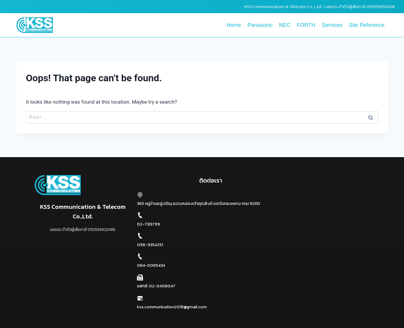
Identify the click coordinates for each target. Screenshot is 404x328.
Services (332, 25)
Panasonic (259, 25)
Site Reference (367, 25)
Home (234, 25)
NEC (284, 25)
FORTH (306, 25)
